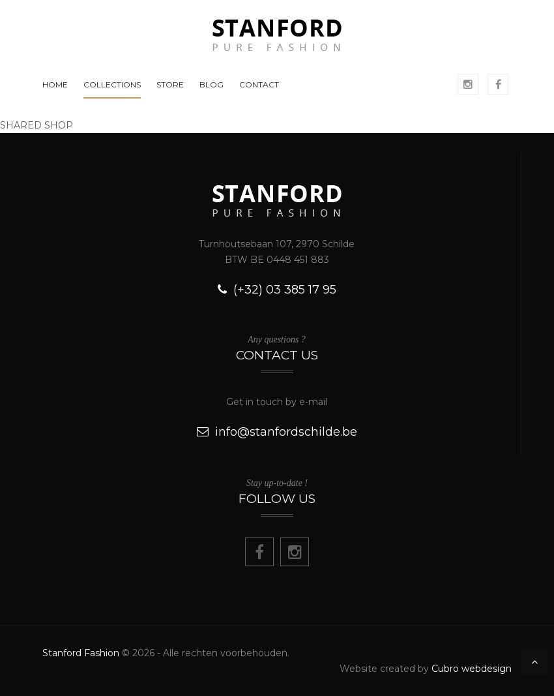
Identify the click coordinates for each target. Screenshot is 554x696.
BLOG (211, 84)
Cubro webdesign (471, 668)
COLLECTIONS (112, 84)
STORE (170, 84)
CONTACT (259, 84)
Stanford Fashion (80, 653)
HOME (55, 84)
